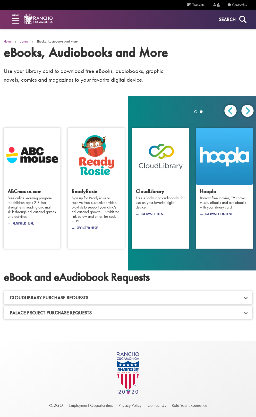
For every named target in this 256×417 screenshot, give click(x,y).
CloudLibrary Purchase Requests (49, 298)
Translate (196, 5)
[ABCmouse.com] (32, 188)
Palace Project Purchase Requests (51, 313)
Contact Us (239, 5)
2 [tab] (201, 111)
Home (8, 41)
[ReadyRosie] (96, 188)
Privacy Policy (130, 405)
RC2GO (56, 405)
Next (247, 111)
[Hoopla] (224, 188)
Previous (230, 111)
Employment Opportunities (91, 405)
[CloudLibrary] (160, 188)
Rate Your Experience (189, 405)
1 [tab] (195, 111)
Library (24, 41)
